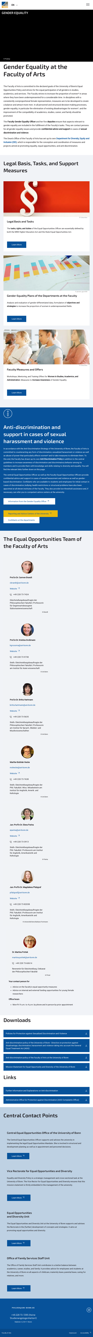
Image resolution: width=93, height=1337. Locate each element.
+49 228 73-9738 (21, 657)
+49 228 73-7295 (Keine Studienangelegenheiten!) (23, 1316)
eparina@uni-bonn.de (19, 830)
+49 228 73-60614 (24, 963)
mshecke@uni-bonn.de (20, 767)
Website (15, 589)
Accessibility (85, 1333)
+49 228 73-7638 (21, 779)
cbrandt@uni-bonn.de (19, 583)
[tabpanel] (46, 36)
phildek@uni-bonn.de (23, 1308)
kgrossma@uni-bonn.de (20, 645)
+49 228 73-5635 (21, 717)
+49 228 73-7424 (21, 594)
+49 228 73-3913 (21, 842)
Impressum (73, 1333)
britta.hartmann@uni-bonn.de (22, 705)
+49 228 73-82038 (21, 904)
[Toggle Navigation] (88, 4)
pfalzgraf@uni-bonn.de (20, 892)
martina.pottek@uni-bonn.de (24, 957)
